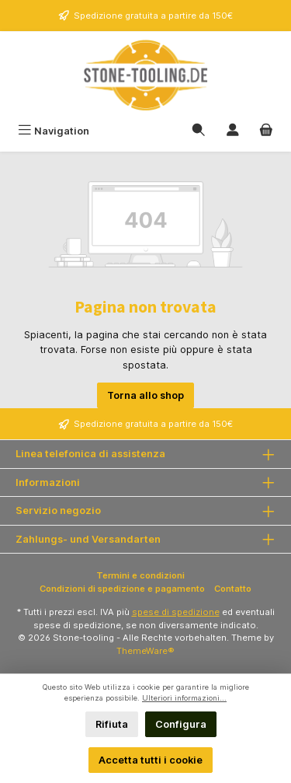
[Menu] (53, 131)
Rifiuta (111, 724)
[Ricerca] (199, 131)
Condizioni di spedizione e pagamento (122, 588)
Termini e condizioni (140, 575)
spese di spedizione (176, 611)
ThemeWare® (145, 650)
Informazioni (48, 482)
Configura (180, 724)
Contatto (232, 588)
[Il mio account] (233, 131)
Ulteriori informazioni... (184, 698)
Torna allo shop (145, 395)
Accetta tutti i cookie (151, 760)
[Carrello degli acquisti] (266, 131)
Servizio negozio (58, 510)
